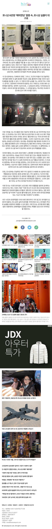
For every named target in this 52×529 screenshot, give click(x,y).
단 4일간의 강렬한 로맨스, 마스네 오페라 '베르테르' (17, 469)
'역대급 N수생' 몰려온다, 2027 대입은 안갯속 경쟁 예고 (18, 494)
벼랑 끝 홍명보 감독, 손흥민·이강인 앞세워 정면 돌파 (17, 476)
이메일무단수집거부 (29, 505)
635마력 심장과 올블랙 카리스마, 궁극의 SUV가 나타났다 (19, 490)
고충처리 (20, 505)
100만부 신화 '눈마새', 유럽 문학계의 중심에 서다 (16, 497)
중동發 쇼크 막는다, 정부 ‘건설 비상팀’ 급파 (15, 483)
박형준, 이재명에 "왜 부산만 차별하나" (13, 480)
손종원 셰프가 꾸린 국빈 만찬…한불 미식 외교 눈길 (17, 487)
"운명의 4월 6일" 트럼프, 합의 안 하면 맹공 (15, 473)
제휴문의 (15, 505)
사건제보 (9, 505)
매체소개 (4, 505)
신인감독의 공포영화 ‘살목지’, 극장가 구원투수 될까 (17, 466)
